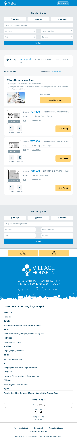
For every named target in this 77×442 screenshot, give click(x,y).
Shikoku (7, 380)
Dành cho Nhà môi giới (38, 431)
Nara (16, 368)
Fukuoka (7, 393)
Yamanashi (20, 351)
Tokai (6, 355)
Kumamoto (24, 393)
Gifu (9, 359)
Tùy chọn (57, 37)
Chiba (6, 334)
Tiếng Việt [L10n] (63, 3)
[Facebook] (36, 411)
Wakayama (33, 368)
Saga (56, 393)
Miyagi (30, 325)
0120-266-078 (40, 405)
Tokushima (24, 385)
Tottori (29, 376)
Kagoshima (15, 393)
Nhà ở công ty (39, 428)
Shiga (26, 368)
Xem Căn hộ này (55, 100)
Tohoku (7, 321)
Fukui (6, 342)
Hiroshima (7, 376)
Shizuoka (18, 359)
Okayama (15, 376)
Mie (13, 359)
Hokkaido (8, 312)
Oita (44, 393)
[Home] (38, 270)
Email (54, 254)
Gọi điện (23, 254)
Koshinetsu (9, 346)
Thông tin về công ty (21, 428)
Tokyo (43, 334)
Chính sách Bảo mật (56, 428)
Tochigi (37, 334)
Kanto (6, 329)
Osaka (21, 368)
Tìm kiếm (38, 43)
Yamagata (37, 325)
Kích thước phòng (57, 31)
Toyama (18, 342)
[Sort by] (62, 71)
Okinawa (50, 393)
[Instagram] (41, 411)
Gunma (11, 334)
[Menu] (71, 3)
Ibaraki (16, 334)
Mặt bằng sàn (14, 121)
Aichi (5, 359)
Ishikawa (11, 342)
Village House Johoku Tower (21, 80)
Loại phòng (20, 31)
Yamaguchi (36, 376)
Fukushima (18, 325)
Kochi (18, 385)
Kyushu (7, 389)
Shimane (23, 376)
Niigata (12, 351)
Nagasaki (39, 393)
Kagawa (12, 385)
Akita (5, 325)
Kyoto (11, 368)
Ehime (6, 385)
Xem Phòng (63, 129)
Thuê (20, 37)
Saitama (31, 334)
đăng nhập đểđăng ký (38, 418)
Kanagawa (24, 334)
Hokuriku (8, 338)
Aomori (11, 325)
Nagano (6, 351)
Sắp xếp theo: (46, 71)
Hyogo (6, 368)
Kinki (6, 363)
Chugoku (8, 372)
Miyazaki (31, 393)
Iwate (25, 325)
